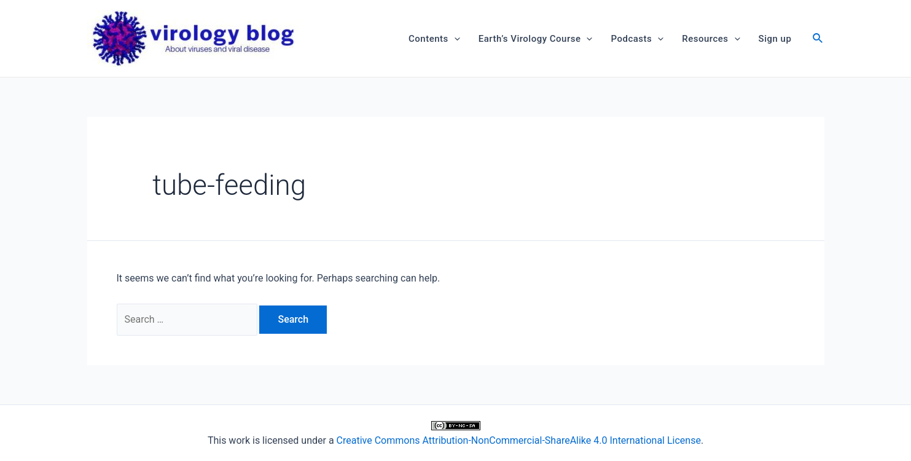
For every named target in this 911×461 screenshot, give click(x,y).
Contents (434, 38)
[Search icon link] (818, 39)
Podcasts (637, 38)
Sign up (775, 38)
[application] (454, 38)
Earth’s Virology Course (536, 38)
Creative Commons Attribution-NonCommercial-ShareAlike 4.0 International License (519, 440)
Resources (711, 38)
